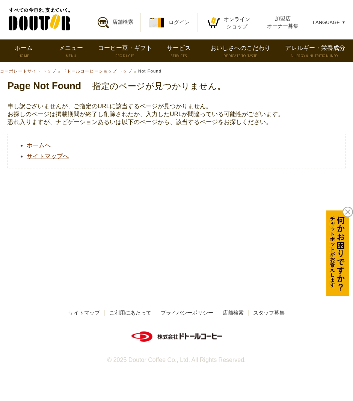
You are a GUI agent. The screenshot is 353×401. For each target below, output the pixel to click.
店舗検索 (233, 313)
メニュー (71, 51)
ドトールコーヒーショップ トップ (97, 71)
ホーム (23, 51)
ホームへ (39, 145)
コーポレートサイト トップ (28, 71)
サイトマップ (84, 313)
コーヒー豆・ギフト (125, 51)
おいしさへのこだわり (240, 51)
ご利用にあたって (130, 313)
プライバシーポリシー (187, 313)
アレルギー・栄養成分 (315, 51)
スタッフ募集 (269, 313)
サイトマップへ (48, 156)
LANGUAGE (329, 22)
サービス (178, 51)
